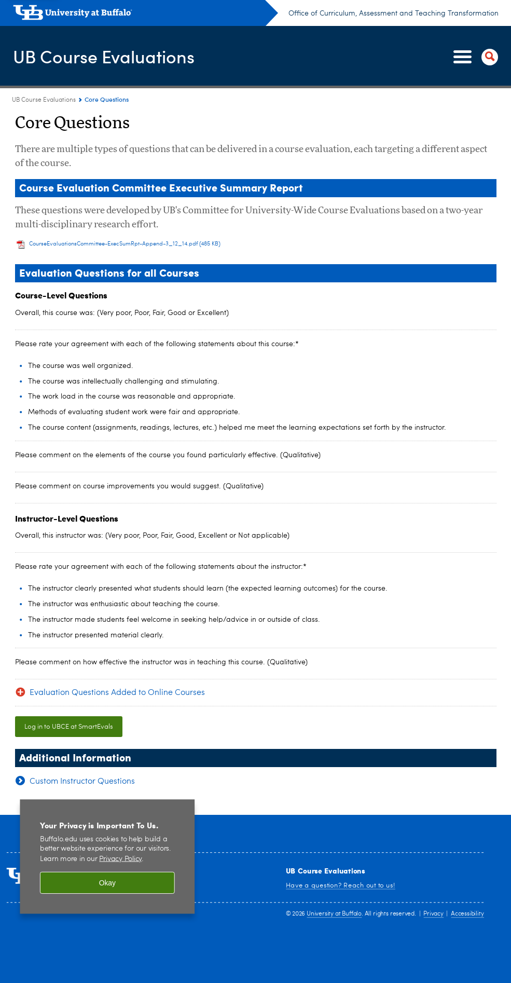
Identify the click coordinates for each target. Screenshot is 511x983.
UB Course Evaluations (109, 56)
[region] (107, 857)
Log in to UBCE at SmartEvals (68, 726)
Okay (107, 883)
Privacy (433, 914)
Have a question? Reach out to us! (340, 885)
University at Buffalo (334, 914)
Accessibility (467, 914)
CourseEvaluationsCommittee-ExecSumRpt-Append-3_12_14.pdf (125, 244)
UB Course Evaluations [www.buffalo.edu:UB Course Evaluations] (44, 100)
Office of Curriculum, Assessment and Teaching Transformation (393, 13)
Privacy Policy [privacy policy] (120, 859)
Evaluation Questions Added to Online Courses (117, 693)
